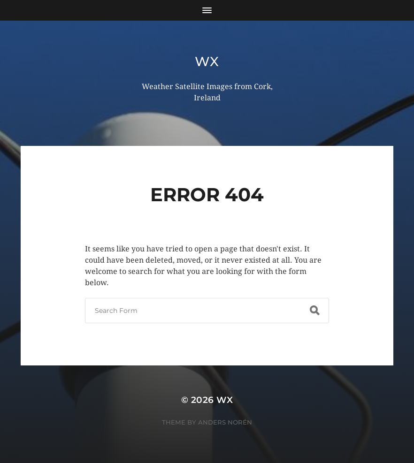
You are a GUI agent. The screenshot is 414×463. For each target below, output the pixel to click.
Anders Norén (225, 422)
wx (207, 61)
